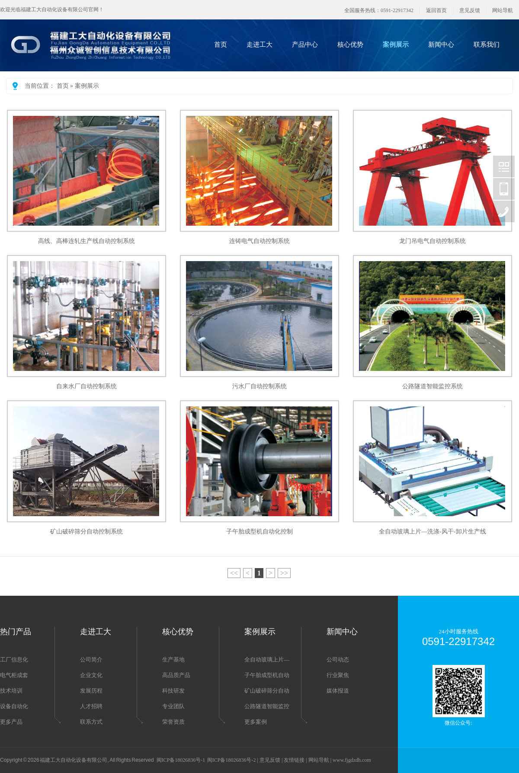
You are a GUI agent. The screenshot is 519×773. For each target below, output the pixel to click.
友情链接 (294, 760)
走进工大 (259, 44)
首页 (220, 44)
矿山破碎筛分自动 (266, 690)
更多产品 (11, 722)
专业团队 (173, 706)
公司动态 (338, 659)
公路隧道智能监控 (266, 706)
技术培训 (11, 690)
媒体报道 (338, 690)
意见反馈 (469, 10)
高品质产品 (176, 675)
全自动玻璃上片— (266, 659)
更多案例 (255, 722)
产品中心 (305, 44)
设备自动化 (14, 706)
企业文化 (91, 675)
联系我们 (487, 44)
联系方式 (91, 722)
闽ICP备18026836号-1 (181, 760)
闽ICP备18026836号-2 (231, 760)
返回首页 (436, 10)
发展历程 (91, 690)
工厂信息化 (14, 659)
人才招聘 (91, 706)
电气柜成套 (14, 675)
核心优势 (350, 44)
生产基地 (173, 659)
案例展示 (396, 44)
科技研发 (173, 690)
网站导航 (502, 10)
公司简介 (91, 659)
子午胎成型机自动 (266, 675)
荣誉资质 (173, 722)
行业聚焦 (338, 675)
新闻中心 (441, 44)
